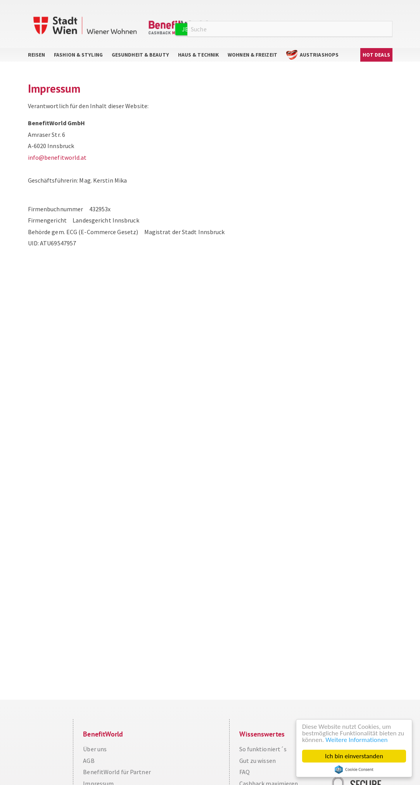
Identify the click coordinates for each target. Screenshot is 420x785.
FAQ (244, 772)
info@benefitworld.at (57, 157)
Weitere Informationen (356, 740)
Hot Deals (376, 55)
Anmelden (306, 29)
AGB (88, 760)
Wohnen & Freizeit (252, 55)
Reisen (36, 55)
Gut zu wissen (257, 760)
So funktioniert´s (263, 749)
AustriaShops (319, 55)
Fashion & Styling (78, 55)
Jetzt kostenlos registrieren (229, 29)
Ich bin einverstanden (354, 756)
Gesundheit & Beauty (140, 55)
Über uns (95, 749)
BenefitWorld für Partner (116, 772)
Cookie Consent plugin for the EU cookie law (354, 769)
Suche (387, 29)
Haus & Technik (198, 55)
